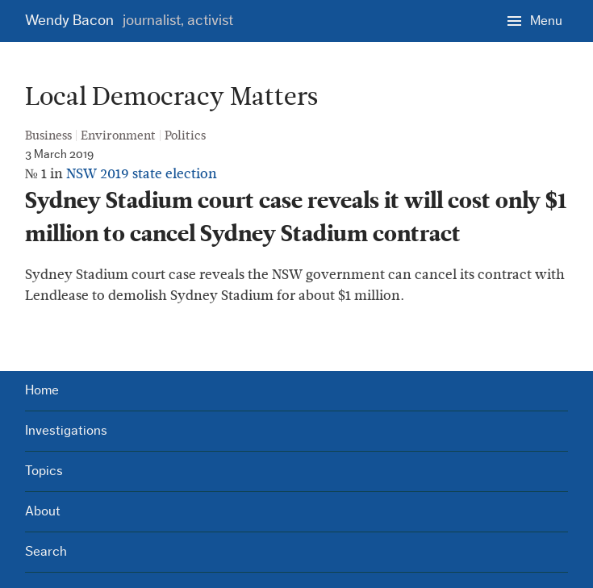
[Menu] (535, 20)
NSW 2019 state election (141, 174)
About (43, 511)
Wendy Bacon (129, 20)
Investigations (66, 430)
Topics (44, 470)
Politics (185, 135)
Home (42, 390)
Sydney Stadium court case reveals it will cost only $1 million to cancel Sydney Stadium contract (296, 217)
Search (46, 551)
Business (48, 135)
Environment (118, 135)
